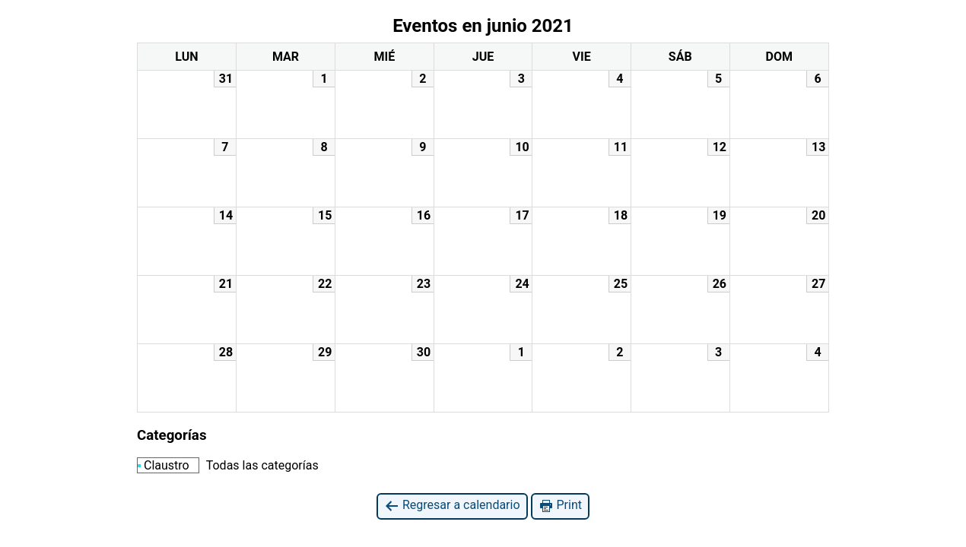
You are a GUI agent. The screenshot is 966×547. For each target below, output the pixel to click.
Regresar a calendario (452, 506)
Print (560, 506)
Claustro (163, 465)
